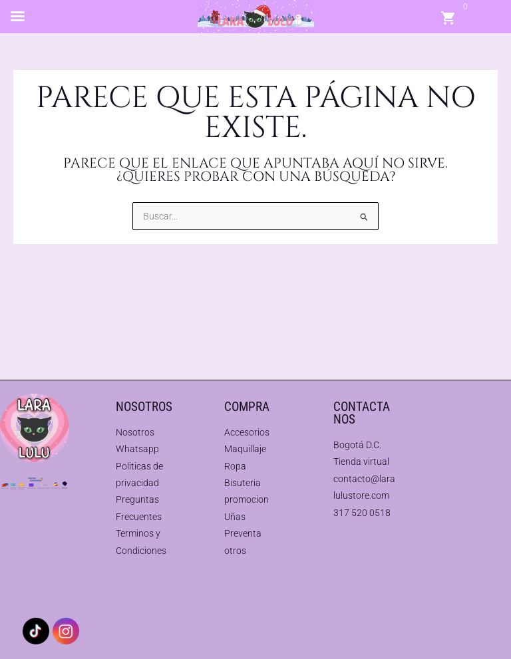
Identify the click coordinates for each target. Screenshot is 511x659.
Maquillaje (245, 449)
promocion (246, 499)
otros (235, 550)
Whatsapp (137, 449)
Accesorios (246, 432)
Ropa (235, 466)
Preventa (242, 533)
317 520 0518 (362, 512)
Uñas (235, 516)
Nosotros (135, 432)
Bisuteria (242, 482)
